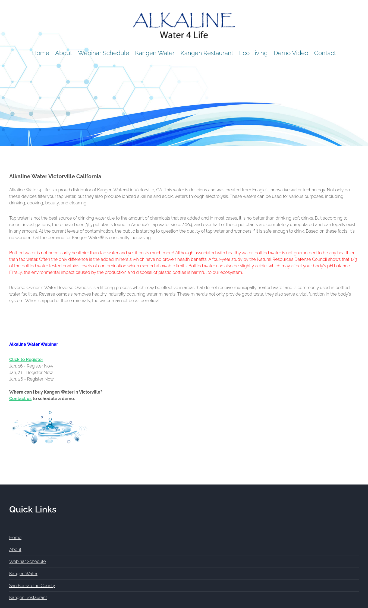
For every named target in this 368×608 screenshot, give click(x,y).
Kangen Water (155, 52)
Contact (325, 52)
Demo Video (290, 52)
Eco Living (253, 52)
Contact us (20, 398)
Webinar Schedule (103, 52)
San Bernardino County (32, 585)
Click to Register (26, 359)
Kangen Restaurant (207, 52)
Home (40, 52)
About (63, 52)
